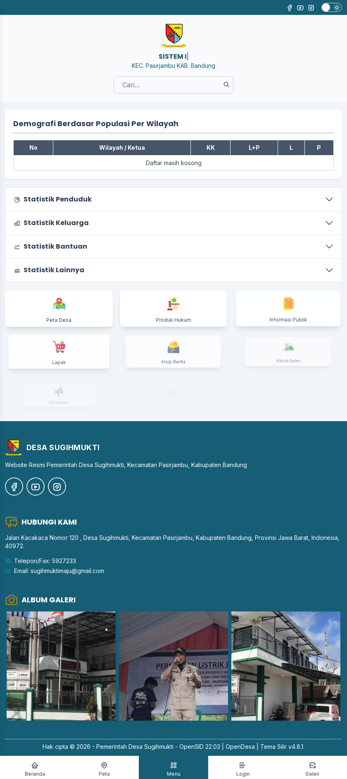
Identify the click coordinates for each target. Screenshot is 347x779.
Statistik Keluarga (51, 223)
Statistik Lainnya (49, 270)
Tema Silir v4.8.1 (281, 746)
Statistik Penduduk (53, 199)
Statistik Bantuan (50, 246)
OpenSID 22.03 (199, 746)
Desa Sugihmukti (151, 746)
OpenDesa (240, 746)
